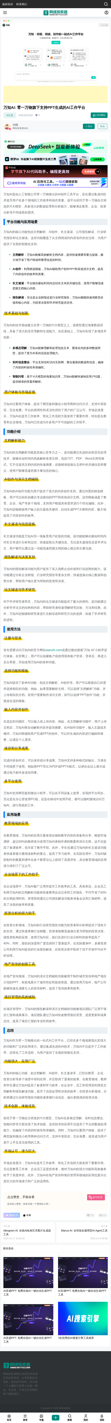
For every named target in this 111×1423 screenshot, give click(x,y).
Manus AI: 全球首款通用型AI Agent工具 (84, 1230)
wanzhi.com (54, 650)
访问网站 (99, 115)
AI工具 (9, 115)
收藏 (27, 1215)
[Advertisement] (55, 94)
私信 (102, 126)
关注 (88, 126)
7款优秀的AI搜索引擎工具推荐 (76, 1337)
